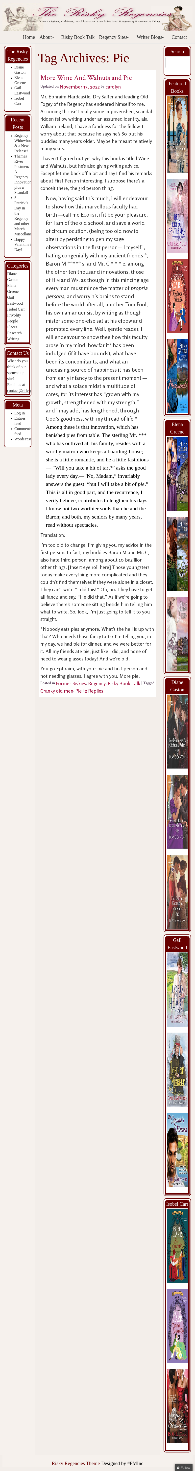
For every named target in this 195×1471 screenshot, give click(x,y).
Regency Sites (114, 37)
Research (14, 333)
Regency (97, 683)
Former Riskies (71, 683)
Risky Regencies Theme (76, 1463)
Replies (94, 691)
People (12, 321)
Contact (179, 37)
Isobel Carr (16, 309)
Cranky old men (56, 691)
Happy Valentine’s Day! (23, 244)
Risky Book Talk (78, 37)
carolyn (113, 87)
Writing (13, 339)
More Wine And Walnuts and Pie (86, 77)
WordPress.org (26, 439)
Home (29, 37)
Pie (78, 691)
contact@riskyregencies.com (30, 390)
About (46, 37)
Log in (19, 413)
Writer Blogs (151, 37)
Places (12, 327)
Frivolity (14, 315)
